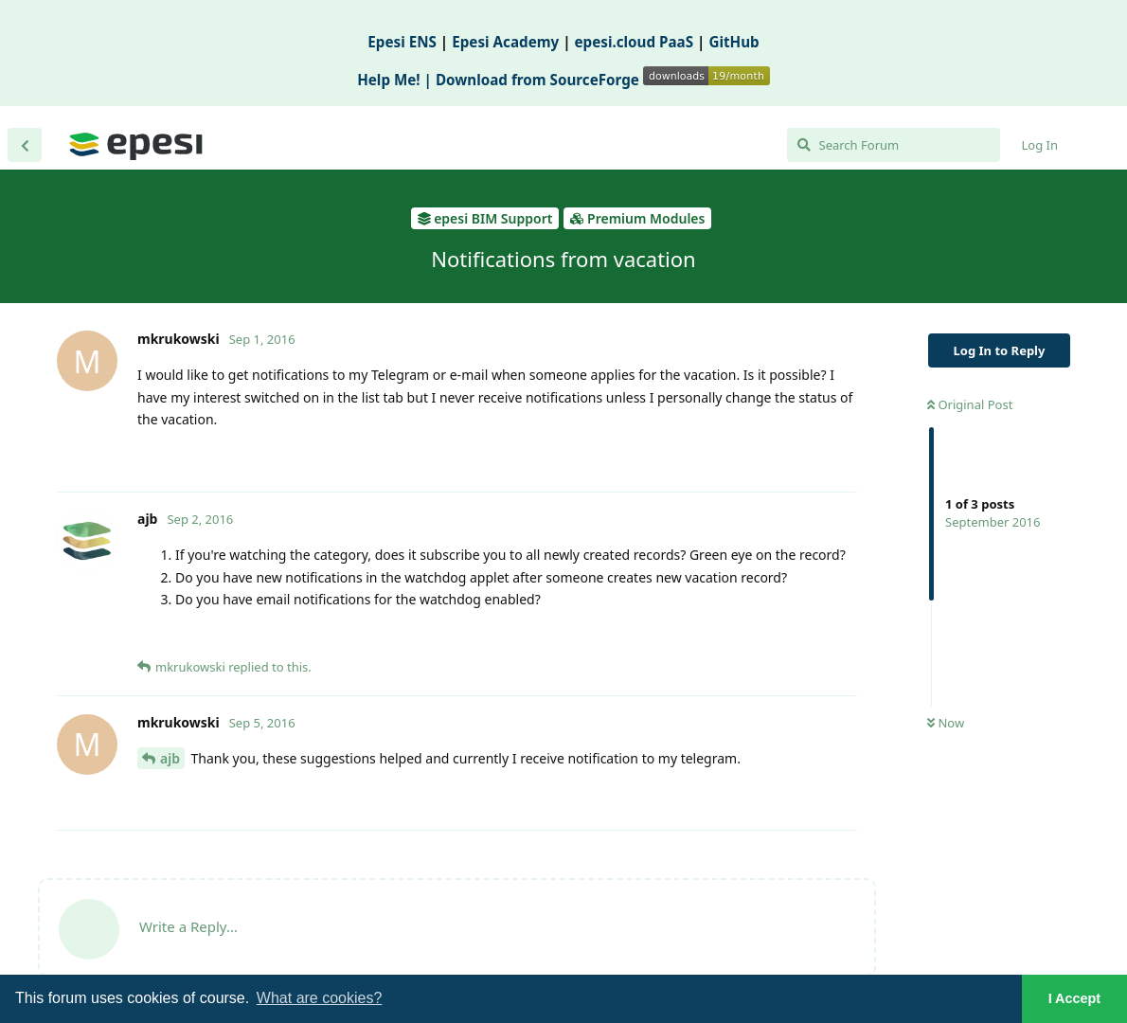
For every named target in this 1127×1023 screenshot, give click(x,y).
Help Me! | (396, 79)
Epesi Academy (505, 41)
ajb (170, 758)
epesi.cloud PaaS (634, 41)
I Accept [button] (1074, 998)
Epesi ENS (402, 41)
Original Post (969, 404)
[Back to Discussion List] (25, 145)
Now (945, 722)
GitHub (733, 41)
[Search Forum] (893, 145)
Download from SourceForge (603, 79)
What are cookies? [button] (320, 998)
